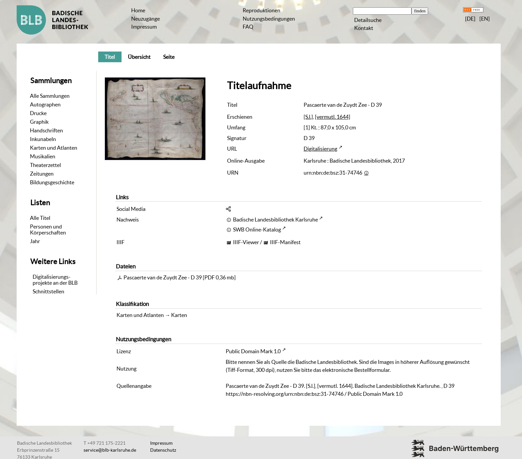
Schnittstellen (48, 291)
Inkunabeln (43, 139)
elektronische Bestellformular (356, 370)
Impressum (144, 27)
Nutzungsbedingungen (269, 19)
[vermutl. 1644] (332, 117)
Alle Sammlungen (50, 96)
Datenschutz (163, 450)
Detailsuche (368, 20)
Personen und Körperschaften (48, 229)
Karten (179, 315)
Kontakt (363, 28)
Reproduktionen (261, 10)
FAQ (248, 27)
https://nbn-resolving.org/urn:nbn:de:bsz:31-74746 (285, 394)
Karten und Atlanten (53, 148)
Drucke (38, 113)
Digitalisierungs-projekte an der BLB (55, 280)
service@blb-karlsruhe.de (110, 450)
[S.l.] (308, 117)
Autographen (45, 104)
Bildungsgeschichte (52, 182)
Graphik (39, 122)
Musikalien (42, 156)
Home (138, 10)
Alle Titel (40, 218)
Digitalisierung (320, 149)
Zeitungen (42, 174)
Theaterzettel (45, 165)
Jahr (35, 241)
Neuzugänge (145, 19)
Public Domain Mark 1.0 (253, 351)
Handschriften (46, 130)
